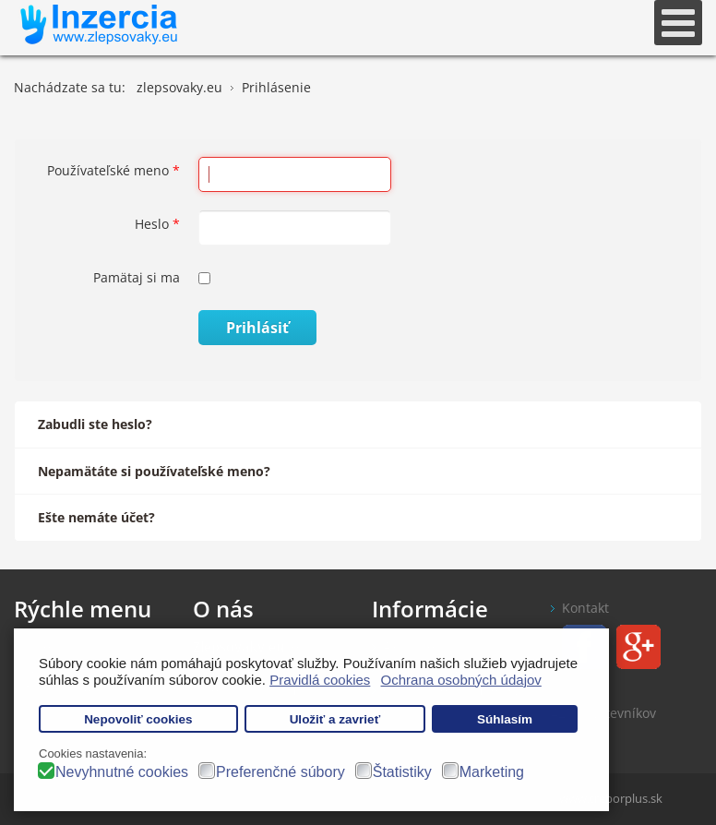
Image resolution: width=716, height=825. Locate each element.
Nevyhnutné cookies (121, 772)
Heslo (157, 224)
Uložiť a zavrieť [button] (335, 719)
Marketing (491, 772)
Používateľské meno (113, 170)
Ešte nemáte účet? (96, 517)
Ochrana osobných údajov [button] (461, 680)
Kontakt (585, 607)
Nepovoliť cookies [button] (138, 719)
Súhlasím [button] (504, 719)
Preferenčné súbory (280, 772)
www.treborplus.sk (610, 798)
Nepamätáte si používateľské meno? (154, 471)
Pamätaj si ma (136, 277)
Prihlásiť (257, 327)
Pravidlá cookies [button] (319, 680)
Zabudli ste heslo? (95, 424)
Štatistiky (402, 772)
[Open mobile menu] (678, 22)
